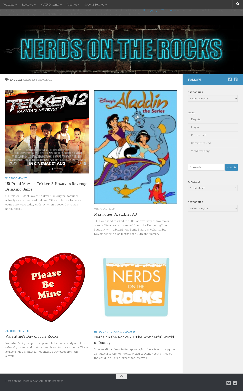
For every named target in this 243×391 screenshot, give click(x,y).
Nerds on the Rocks (107, 331)
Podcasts (8, 4)
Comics (24, 331)
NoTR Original (50, 4)
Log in (195, 127)
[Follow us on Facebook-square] (235, 79)
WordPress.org (200, 151)
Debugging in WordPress (159, 10)
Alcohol (72, 4)
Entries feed (198, 135)
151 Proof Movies (16, 178)
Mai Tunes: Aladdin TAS (115, 214)
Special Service (94, 4)
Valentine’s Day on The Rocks (31, 336)
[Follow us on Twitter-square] (230, 79)
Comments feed (201, 143)
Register (196, 119)
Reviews (27, 4)
